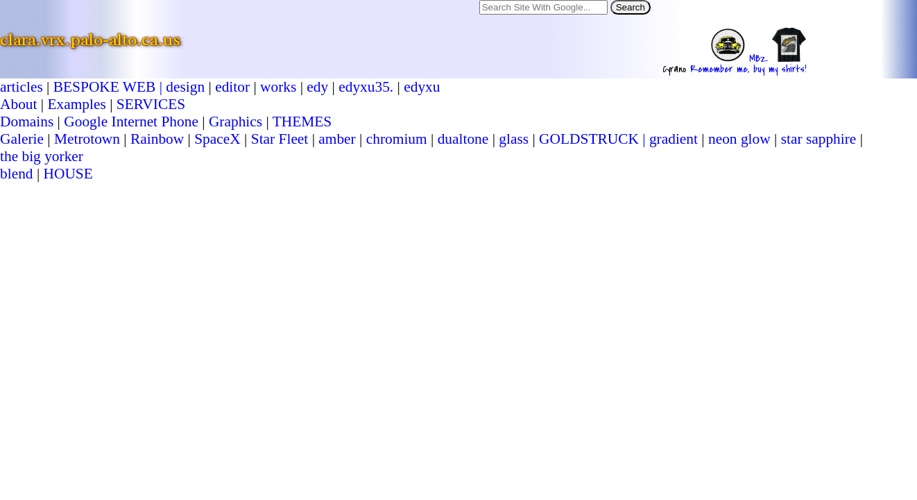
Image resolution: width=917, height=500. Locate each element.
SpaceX (217, 139)
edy (317, 86)
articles (21, 86)
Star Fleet (280, 139)
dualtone (463, 139)
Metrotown (87, 139)
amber (336, 139)
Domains (26, 121)
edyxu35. (365, 86)
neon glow (739, 139)
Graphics (235, 121)
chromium (396, 139)
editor (232, 86)
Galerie (22, 139)
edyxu (422, 86)
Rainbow (157, 139)
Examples (76, 104)
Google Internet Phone (131, 121)
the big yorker (41, 156)
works (278, 86)
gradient (673, 139)
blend (16, 173)
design (185, 86)
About (18, 104)
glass (514, 139)
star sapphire (819, 139)
